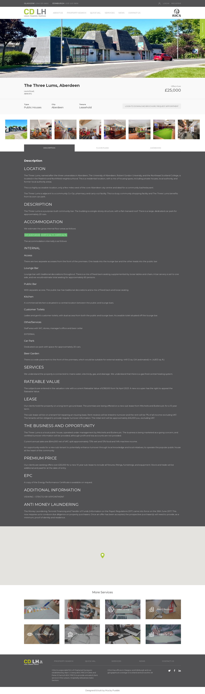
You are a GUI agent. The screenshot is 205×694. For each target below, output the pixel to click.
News (121, 13)
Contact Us (134, 13)
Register (176, 3)
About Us (58, 13)
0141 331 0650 (36, 3)
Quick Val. (95, 13)
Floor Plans (102, 148)
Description (49, 148)
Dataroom (155, 148)
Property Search (76, 13)
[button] (102, 555)
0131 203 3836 (65, 3)
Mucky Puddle (112, 690)
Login (163, 3)
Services (110, 13)
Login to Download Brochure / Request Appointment (151, 106)
